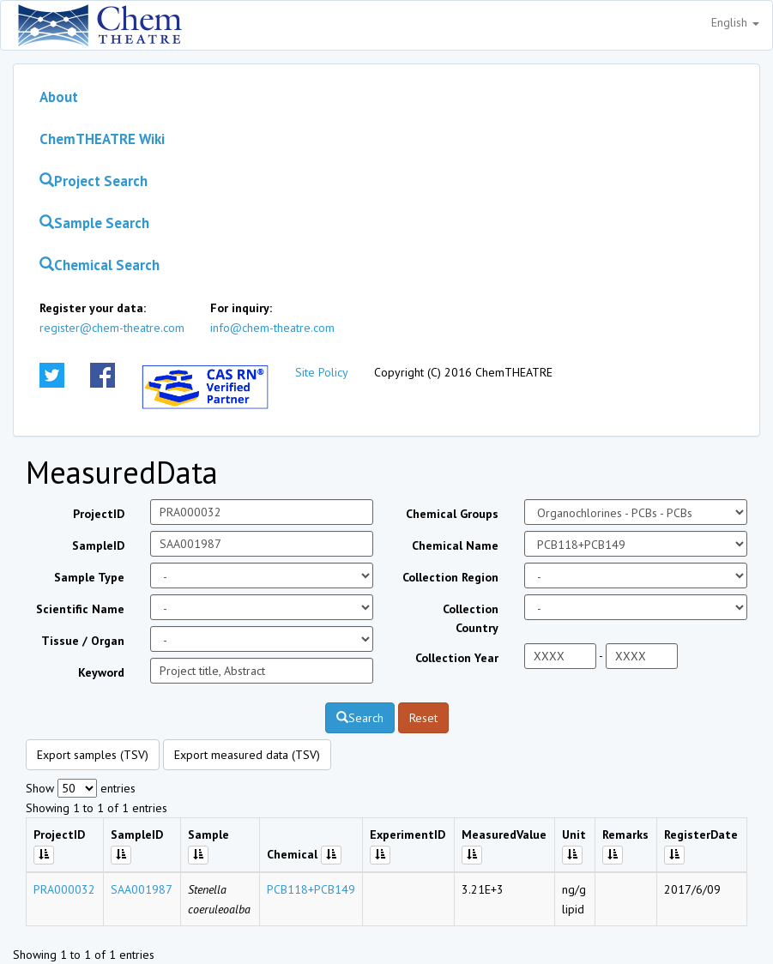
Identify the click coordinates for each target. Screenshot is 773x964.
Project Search (93, 181)
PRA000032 (64, 889)
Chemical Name (455, 545)
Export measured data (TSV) (247, 754)
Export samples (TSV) (92, 754)
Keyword (101, 672)
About (58, 96)
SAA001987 (141, 889)
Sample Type (89, 577)
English (735, 22)
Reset (423, 718)
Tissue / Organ (82, 640)
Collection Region (450, 577)
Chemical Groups (452, 513)
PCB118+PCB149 (311, 889)
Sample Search (94, 223)
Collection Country (470, 618)
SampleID (98, 545)
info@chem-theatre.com (272, 327)
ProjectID (98, 513)
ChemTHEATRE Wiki (102, 139)
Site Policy (321, 372)
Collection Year (456, 658)
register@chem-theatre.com (111, 327)
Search (359, 718)
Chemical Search (99, 265)
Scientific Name (80, 609)
